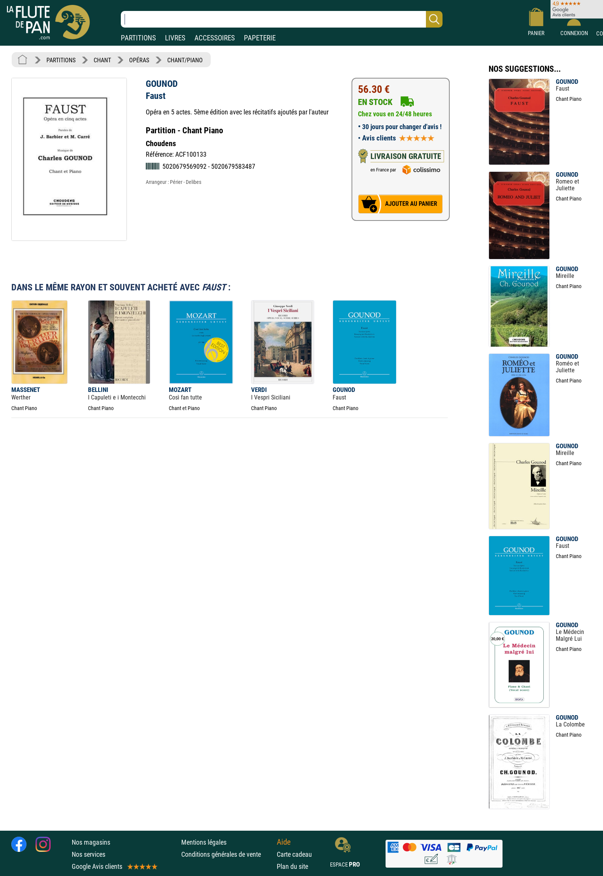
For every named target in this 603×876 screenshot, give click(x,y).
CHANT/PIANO (185, 60)
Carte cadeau (294, 854)
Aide (284, 842)
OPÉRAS (139, 60)
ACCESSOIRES (214, 38)
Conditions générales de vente (227, 854)
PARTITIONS (138, 38)
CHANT (102, 60)
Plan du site (292, 866)
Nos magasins (91, 842)
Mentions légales (204, 842)
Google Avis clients (114, 866)
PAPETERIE (260, 38)
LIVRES (175, 38)
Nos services (88, 854)
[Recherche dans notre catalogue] (282, 19)
